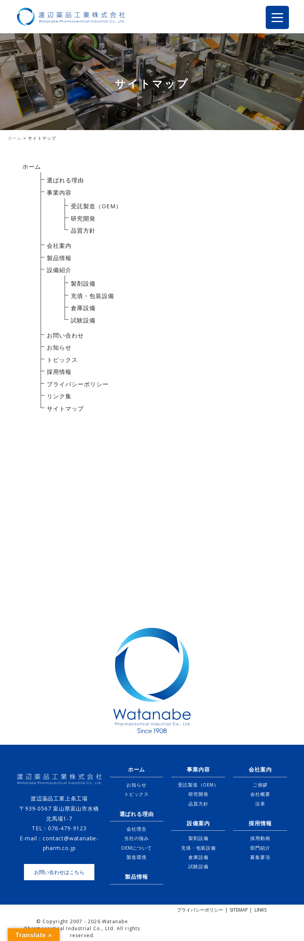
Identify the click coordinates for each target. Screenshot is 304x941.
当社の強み (136, 838)
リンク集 (59, 396)
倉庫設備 (83, 308)
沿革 (260, 803)
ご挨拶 (260, 785)
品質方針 (83, 230)
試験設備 (83, 320)
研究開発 (83, 218)
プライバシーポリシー (78, 384)
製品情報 (59, 258)
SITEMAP (239, 910)
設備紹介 (59, 270)
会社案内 (59, 245)
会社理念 (136, 829)
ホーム (31, 166)
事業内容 (59, 192)
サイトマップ (65, 408)
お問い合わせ (65, 335)
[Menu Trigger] (277, 17)
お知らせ (59, 347)
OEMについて (136, 848)
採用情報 (59, 371)
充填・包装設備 (92, 296)
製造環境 (136, 857)
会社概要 (260, 794)
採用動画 (260, 838)
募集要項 (260, 857)
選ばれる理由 (65, 180)
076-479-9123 (67, 828)
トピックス (62, 359)
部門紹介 (260, 848)
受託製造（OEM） (96, 206)
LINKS (260, 910)
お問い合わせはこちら (59, 872)
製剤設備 (83, 283)
